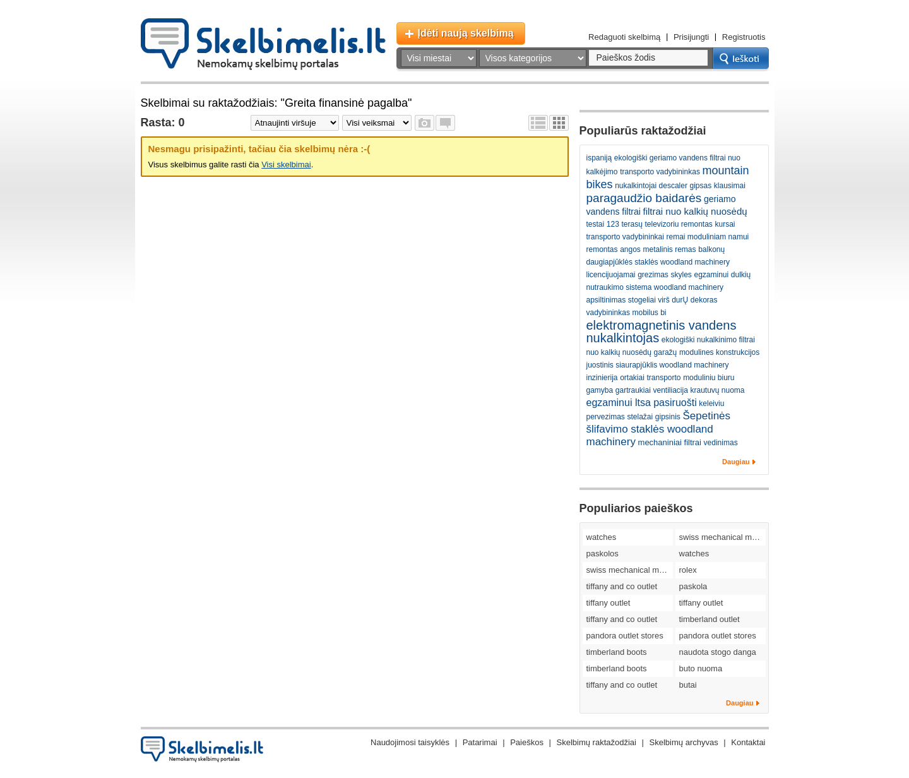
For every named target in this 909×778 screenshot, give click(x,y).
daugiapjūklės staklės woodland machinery (658, 262)
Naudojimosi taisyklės (410, 742)
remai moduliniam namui (708, 236)
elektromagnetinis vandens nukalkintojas (661, 331)
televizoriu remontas (678, 224)
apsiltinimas (606, 300)
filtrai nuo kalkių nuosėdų (695, 211)
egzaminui (711, 274)
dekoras (704, 300)
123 (613, 224)
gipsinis (667, 416)
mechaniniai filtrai (669, 442)
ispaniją (599, 157)
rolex (688, 570)
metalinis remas (669, 249)
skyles (680, 274)
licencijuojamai (611, 274)
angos (630, 249)
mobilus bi (650, 312)
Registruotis (744, 37)
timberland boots (616, 652)
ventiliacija (670, 390)
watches (601, 537)
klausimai (730, 185)
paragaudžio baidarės (644, 198)
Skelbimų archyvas (684, 742)
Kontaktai (748, 742)
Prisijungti (691, 37)
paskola (693, 586)
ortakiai (632, 377)
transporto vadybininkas (660, 171)
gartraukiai (633, 390)
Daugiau (735, 461)
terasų (631, 224)
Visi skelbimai (286, 164)
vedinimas (721, 442)
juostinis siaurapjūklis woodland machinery (657, 365)
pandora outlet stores (624, 635)
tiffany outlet (608, 602)
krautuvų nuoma (717, 390)
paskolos (602, 553)
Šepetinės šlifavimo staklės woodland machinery (658, 429)
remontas (602, 249)
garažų (665, 352)
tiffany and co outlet (622, 586)
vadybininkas (608, 312)
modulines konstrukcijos (719, 352)
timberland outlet (709, 619)
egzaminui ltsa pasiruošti (641, 402)
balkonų (711, 249)
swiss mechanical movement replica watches (722, 537)
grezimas (653, 274)
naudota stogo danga (717, 652)
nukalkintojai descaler (651, 185)
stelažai (640, 416)
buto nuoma (701, 668)
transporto (663, 377)
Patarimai (480, 742)
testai (595, 224)
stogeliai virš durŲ (658, 300)
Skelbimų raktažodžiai (596, 742)
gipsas (701, 185)
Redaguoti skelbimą (624, 37)
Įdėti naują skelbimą (466, 33)
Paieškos (527, 742)
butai (688, 685)
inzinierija (602, 377)
